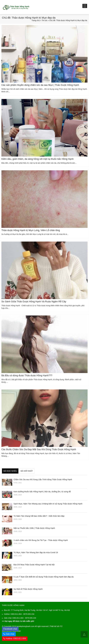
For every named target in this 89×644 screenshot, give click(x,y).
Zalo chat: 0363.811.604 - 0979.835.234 (20, 618)
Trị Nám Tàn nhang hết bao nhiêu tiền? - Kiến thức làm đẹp (39, 516)
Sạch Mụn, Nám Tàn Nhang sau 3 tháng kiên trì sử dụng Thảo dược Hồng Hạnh (48, 504)
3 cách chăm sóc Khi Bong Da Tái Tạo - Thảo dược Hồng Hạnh (41, 540)
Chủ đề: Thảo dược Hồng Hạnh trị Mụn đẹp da (68, 20)
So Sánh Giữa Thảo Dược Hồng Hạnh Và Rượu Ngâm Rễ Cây (33, 301)
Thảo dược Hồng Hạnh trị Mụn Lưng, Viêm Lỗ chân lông (30, 230)
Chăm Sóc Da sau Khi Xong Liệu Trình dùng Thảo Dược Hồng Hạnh (43, 479)
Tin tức (44, 20)
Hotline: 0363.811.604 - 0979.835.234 (19, 614)
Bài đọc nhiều (10, 471)
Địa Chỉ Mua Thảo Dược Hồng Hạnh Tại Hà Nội (34, 564)
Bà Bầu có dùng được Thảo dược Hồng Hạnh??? (26, 375)
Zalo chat (10, 634)
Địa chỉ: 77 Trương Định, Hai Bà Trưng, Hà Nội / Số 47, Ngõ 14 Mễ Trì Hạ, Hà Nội (37, 610)
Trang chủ (36, 20)
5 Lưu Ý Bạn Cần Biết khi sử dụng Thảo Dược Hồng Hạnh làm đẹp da (44, 577)
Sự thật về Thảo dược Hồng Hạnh (28, 589)
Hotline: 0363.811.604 (14, 638)
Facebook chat (11, 628)
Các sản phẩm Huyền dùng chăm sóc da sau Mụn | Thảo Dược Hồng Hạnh (40, 85)
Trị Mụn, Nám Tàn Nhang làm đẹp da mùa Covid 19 (36, 552)
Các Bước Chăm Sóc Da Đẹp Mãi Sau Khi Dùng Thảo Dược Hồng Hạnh (38, 449)
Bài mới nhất (27, 471)
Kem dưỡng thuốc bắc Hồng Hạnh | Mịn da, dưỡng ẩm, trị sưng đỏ (42, 491)
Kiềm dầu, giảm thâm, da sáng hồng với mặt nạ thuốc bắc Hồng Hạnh (37, 159)
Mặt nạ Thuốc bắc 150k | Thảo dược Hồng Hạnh (34, 528)
